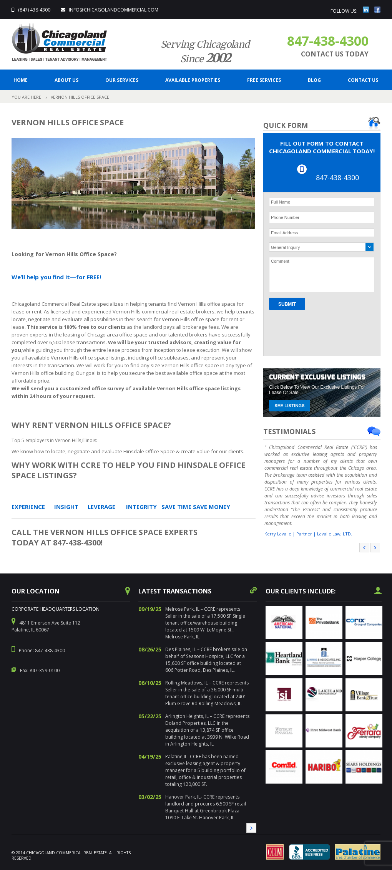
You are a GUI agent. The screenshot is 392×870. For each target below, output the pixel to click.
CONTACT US (363, 80)
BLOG (314, 80)
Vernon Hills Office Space (80, 97)
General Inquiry (285, 247)
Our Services (121, 80)
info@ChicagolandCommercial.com (113, 10)
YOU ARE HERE (26, 97)
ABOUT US (66, 80)
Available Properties (192, 80)
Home (20, 80)
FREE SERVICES (264, 80)
